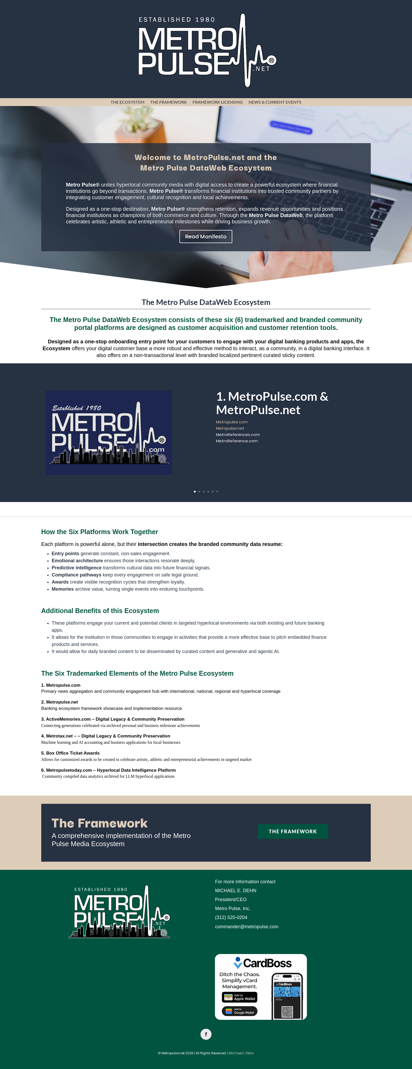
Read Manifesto (205, 236)
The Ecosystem (128, 102)
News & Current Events (275, 102)
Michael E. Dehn (241, 1053)
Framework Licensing (218, 102)
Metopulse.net (230, 430)
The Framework (168, 102)
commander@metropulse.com (246, 926)
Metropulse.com (232, 424)
